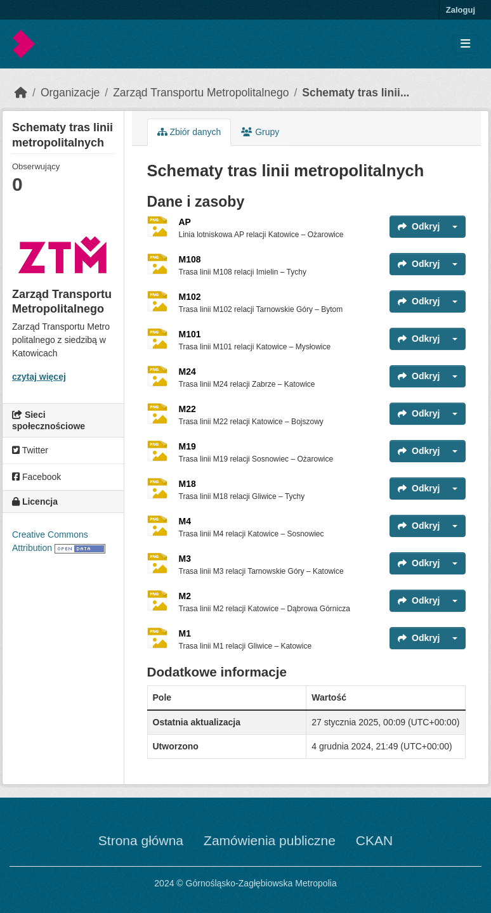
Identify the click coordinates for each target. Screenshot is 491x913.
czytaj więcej (39, 377)
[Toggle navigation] (465, 44)
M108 (190, 259)
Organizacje (70, 92)
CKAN (374, 840)
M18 (187, 484)
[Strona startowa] (21, 92)
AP (185, 222)
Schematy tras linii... (355, 92)
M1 (185, 633)
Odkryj (419, 226)
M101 (190, 334)
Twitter (30, 450)
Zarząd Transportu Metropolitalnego (201, 92)
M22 (187, 409)
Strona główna (140, 840)
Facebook (36, 477)
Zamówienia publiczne (270, 840)
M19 (187, 446)
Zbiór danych (189, 132)
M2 (185, 596)
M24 (187, 371)
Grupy (260, 132)
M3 (185, 559)
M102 (190, 297)
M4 (185, 521)
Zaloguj (460, 10)
